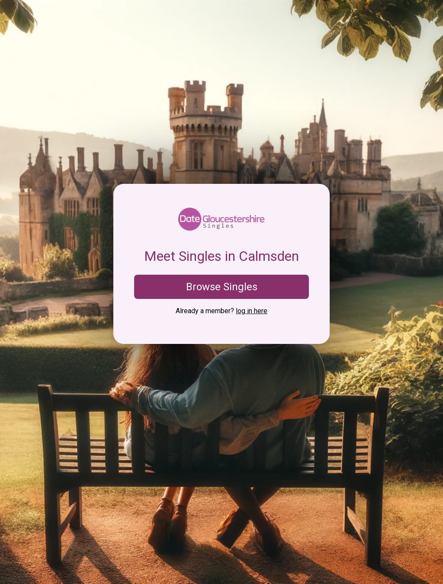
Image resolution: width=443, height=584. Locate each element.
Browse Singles (221, 287)
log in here (251, 311)
